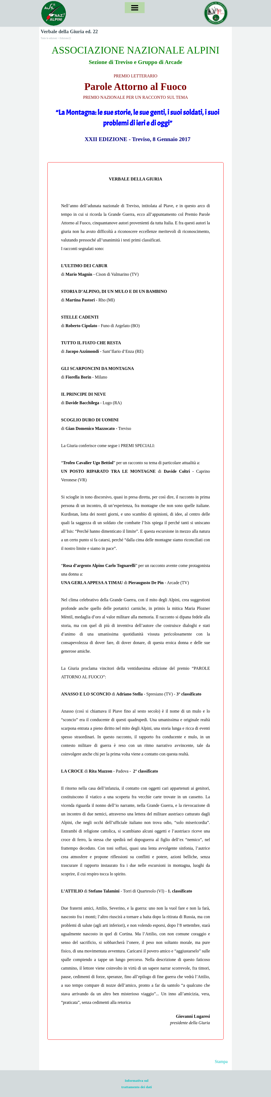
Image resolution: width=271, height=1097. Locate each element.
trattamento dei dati (136, 1087)
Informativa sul (137, 1081)
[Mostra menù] (134, 7)
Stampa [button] (221, 1061)
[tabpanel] (135, 93)
